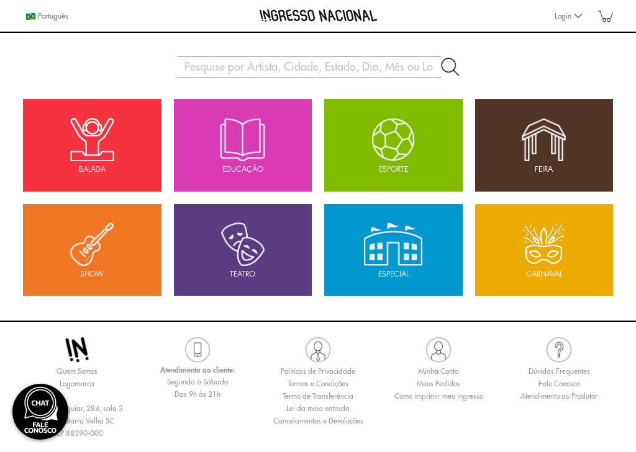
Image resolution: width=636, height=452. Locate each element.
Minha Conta (439, 371)
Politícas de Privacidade (318, 371)
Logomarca (77, 384)
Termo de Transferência (318, 396)
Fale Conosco (559, 384)
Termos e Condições (318, 384)
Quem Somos (77, 371)
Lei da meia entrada (318, 408)
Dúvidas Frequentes (559, 371)
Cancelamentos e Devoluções (318, 421)
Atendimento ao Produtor (558, 396)
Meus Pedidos (438, 384)
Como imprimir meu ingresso (438, 396)
